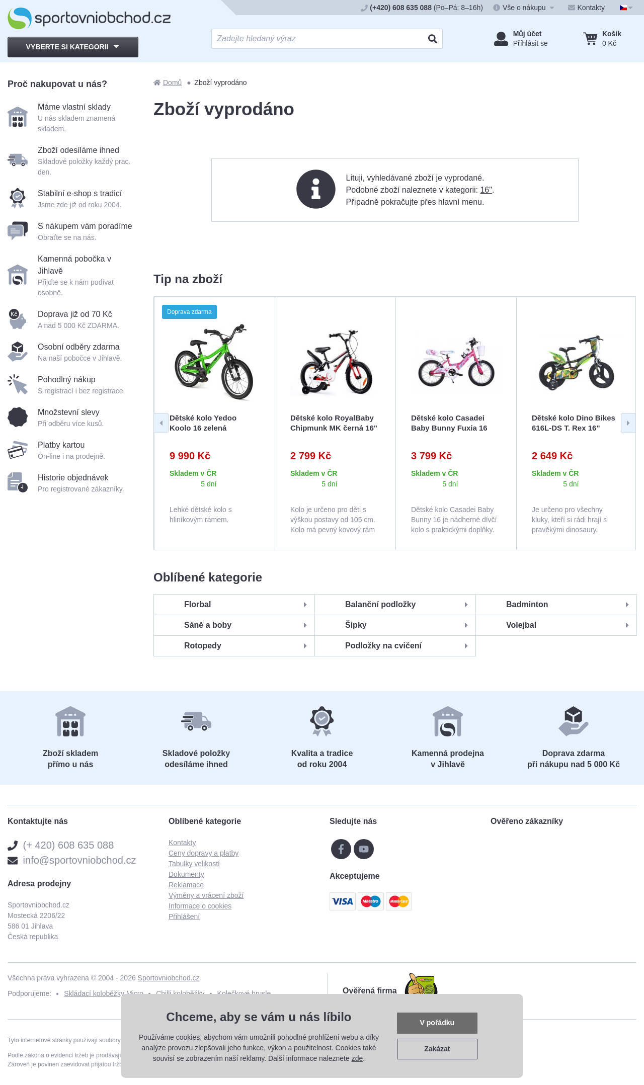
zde (357, 1058)
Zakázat (437, 1049)
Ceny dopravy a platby (203, 853)
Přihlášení (184, 916)
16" (486, 190)
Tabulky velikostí (194, 864)
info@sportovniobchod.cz (79, 860)
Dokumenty (186, 874)
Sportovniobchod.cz (169, 978)
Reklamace (186, 885)
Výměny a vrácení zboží (206, 895)
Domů (167, 82)
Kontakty (182, 843)
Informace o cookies (200, 906)
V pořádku (437, 1023)
